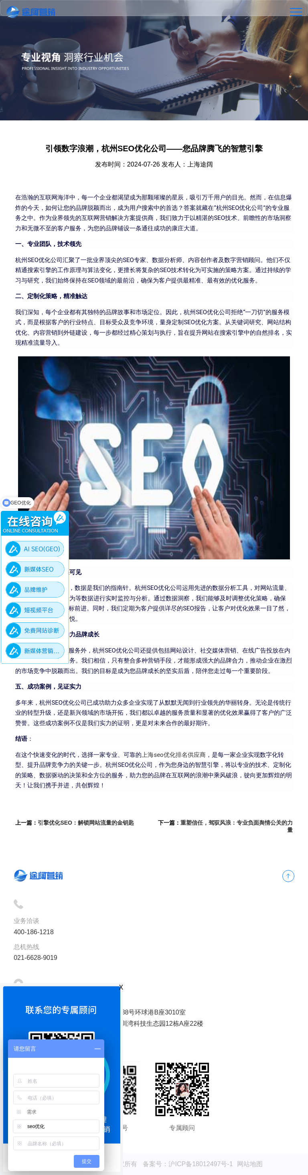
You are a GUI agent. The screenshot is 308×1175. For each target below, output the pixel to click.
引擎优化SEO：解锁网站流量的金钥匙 (86, 822)
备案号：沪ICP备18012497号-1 (188, 1164)
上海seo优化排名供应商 (173, 754)
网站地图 (250, 1164)
